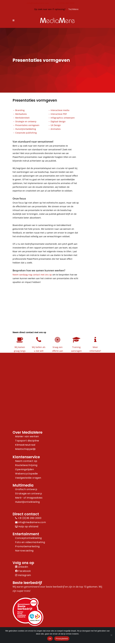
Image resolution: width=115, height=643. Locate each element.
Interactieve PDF (59, 114)
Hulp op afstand (26, 526)
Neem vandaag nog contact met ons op (32, 274)
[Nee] (111, 635)
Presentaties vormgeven (27, 125)
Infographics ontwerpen (63, 117)
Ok (50, 638)
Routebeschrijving (26, 465)
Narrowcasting (24, 550)
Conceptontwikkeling (28, 538)
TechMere (73, 9)
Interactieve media (60, 110)
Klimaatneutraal (25, 445)
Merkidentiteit (22, 117)
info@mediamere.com (38, 3)
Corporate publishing (26, 132)
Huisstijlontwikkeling (25, 129)
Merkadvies (21, 114)
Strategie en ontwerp (25, 121)
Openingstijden (24, 469)
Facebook (23, 571)
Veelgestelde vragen (28, 478)
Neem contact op (26, 461)
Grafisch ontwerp (26, 489)
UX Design (56, 125)
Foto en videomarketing (30, 542)
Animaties (56, 129)
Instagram (23, 575)
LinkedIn (21, 567)
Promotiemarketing (27, 546)
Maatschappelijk (25, 449)
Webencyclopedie (26, 473)
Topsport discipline (27, 440)
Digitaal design (58, 121)
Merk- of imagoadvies (28, 497)
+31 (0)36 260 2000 (65, 3)
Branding (20, 110)
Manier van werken (27, 436)
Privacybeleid (62, 638)
